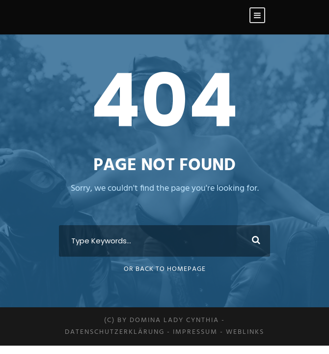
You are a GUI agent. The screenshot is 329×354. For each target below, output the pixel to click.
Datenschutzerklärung (114, 332)
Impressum (195, 332)
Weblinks (245, 332)
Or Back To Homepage (165, 269)
